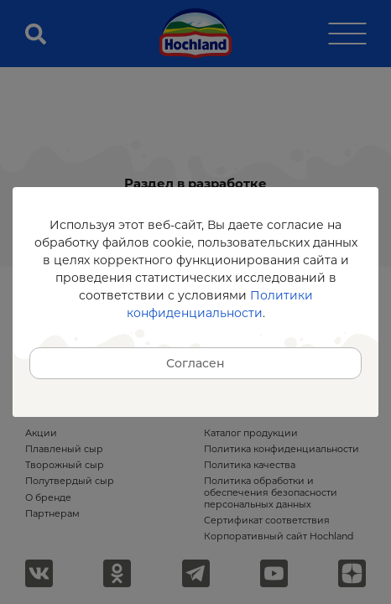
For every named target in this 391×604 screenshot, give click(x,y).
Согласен (195, 363)
